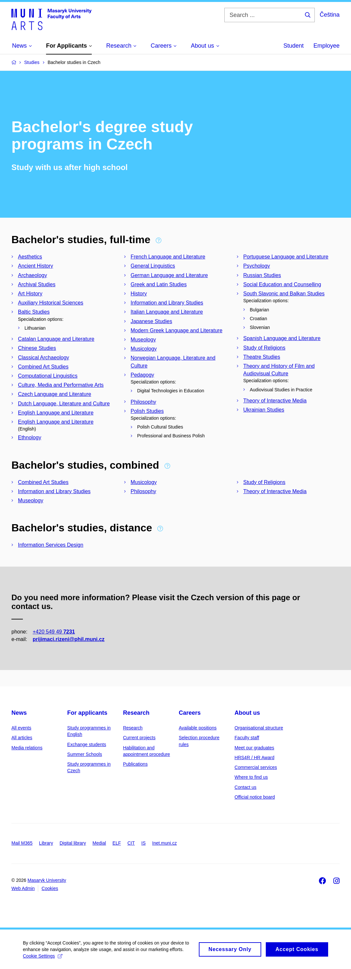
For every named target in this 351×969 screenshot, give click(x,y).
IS (143, 843)
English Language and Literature (55, 412)
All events (21, 727)
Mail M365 (22, 843)
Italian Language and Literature (167, 312)
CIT (131, 843)
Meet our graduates (254, 747)
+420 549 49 (54, 632)
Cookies (49, 888)
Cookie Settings (42, 958)
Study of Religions (264, 348)
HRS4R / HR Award (254, 757)
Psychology (256, 266)
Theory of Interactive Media (275, 400)
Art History (30, 293)
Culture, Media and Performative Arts (61, 385)
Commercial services (255, 767)
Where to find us (251, 777)
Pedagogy (142, 375)
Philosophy (143, 402)
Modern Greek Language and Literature (176, 330)
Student (293, 45)
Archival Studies (37, 284)
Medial (99, 843)
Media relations (26, 747)
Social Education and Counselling (282, 284)
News (19, 713)
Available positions (197, 727)
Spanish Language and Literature (282, 338)
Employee (326, 45)
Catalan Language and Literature (56, 339)
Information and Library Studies (167, 302)
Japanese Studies (151, 321)
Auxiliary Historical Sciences (50, 302)
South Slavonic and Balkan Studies (284, 293)
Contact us (245, 787)
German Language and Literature (169, 275)
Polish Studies (147, 411)
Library (46, 843)
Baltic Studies (34, 312)
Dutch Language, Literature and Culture (64, 403)
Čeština (330, 14)
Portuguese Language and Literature (285, 256)
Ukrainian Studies (263, 410)
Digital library (72, 843)
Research (136, 713)
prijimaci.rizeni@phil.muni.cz (68, 639)
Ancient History (35, 266)
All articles (21, 737)
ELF (117, 843)
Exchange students (86, 744)
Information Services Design (50, 545)
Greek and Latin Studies (159, 284)
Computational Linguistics (47, 376)
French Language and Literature (168, 256)
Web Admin (23, 888)
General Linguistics (153, 266)
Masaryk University (46, 880)
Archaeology (32, 275)
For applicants (87, 713)
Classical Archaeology (43, 357)
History (139, 293)
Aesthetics (30, 256)
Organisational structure (258, 727)
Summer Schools (84, 754)
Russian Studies (262, 275)
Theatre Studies (261, 357)
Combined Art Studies (43, 366)
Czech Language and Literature (54, 394)
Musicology (144, 349)
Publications (135, 764)
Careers (189, 713)
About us (247, 713)
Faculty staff (246, 737)
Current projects (139, 737)
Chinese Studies (37, 348)
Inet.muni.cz (164, 843)
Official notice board (254, 797)
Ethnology (29, 437)
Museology (143, 339)
